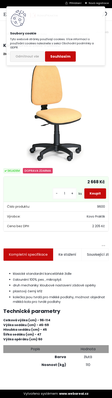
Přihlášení (75, 3)
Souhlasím (60, 56)
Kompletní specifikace (28, 254)
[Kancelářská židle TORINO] (56, 112)
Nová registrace (99, 3)
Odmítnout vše (27, 56)
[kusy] (64, 193)
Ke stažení (67, 254)
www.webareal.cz (74, 393)
